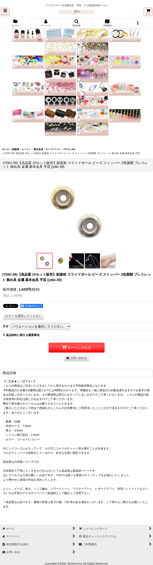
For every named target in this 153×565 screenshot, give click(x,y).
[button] (5, 12)
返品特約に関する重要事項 (21, 335)
